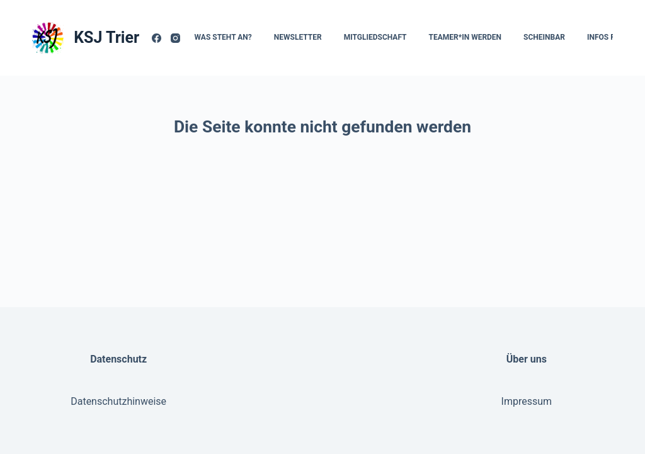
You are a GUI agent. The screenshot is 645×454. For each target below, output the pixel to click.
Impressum (526, 401)
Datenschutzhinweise (118, 401)
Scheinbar (544, 37)
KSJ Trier (106, 37)
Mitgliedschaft (375, 37)
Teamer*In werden (465, 37)
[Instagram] (175, 38)
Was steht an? (223, 37)
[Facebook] (156, 38)
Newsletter (298, 37)
